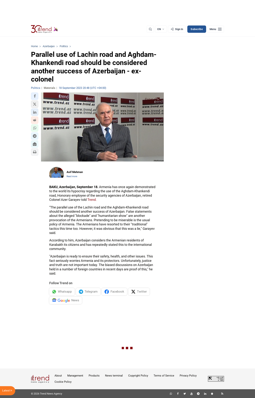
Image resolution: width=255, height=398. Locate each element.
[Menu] (215, 29)
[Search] (150, 29)
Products (94, 375)
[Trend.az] (44, 29)
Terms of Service (164, 375)
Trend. (92, 200)
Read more (72, 176)
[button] (34, 96)
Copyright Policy (138, 375)
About (58, 375)
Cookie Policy (63, 381)
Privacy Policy (188, 375)
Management (75, 375)
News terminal (114, 375)
